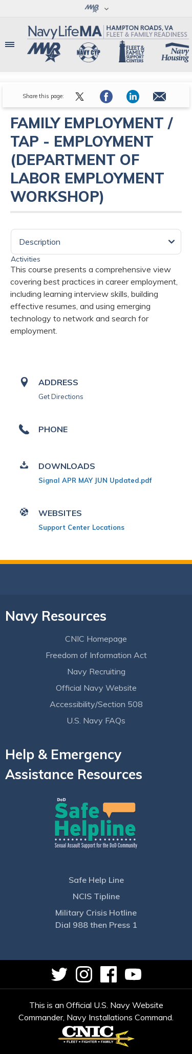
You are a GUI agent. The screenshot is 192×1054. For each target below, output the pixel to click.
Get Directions (60, 396)
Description (39, 242)
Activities (25, 259)
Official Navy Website (96, 688)
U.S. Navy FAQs (96, 720)
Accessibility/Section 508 (96, 704)
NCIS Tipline (96, 896)
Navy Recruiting (96, 671)
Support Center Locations (81, 527)
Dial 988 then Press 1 (96, 925)
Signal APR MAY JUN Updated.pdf (95, 480)
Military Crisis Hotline (96, 912)
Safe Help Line (96, 880)
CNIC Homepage (96, 639)
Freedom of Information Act (96, 655)
